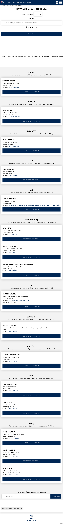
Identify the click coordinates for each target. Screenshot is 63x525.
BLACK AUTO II (8, 432)
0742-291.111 (13, 253)
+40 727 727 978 (15, 117)
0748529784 (13, 271)
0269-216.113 (13, 409)
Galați (10, 173)
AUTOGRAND (7, 110)
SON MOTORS (8, 402)
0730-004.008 (14, 438)
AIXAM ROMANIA (9, 246)
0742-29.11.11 (13, 332)
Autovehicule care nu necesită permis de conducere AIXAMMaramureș (31, 222)
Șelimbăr (11, 407)
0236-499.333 (14, 175)
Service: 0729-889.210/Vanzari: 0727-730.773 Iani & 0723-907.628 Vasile (34, 205)
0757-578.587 (13, 234)
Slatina (10, 298)
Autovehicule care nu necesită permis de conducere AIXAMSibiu (31, 378)
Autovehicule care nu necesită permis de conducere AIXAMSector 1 (31, 319)
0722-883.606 (14, 390)
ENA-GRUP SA (8, 169)
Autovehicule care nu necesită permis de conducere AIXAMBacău (31, 75)
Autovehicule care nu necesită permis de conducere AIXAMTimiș (31, 426)
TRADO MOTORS (9, 199)
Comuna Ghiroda (14, 473)
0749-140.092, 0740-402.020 (19, 300)
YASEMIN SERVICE (10, 384)
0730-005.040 (14, 475)
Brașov (10, 144)
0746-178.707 (13, 361)
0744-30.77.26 (14, 146)
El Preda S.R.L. (9, 294)
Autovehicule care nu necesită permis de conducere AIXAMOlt (31, 288)
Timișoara (11, 436)
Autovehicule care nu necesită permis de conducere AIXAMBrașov (31, 134)
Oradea (10, 115)
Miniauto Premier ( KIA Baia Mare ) (18, 264)
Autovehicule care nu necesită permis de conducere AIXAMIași (31, 193)
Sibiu (10, 389)
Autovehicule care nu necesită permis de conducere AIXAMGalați (31, 163)
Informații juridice (34, 523)
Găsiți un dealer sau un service (12, 508)
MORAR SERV (8, 140)
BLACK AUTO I (8, 468)
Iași (9, 203)
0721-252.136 (13, 456)
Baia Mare (11, 232)
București (11, 330)
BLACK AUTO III (8, 450)
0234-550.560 (14, 87)
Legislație (54, 523)
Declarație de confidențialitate (16, 523)
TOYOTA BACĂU (8, 81)
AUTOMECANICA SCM (11, 355)
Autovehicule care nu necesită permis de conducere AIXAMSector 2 (31, 349)
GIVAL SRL (6, 228)
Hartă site (45, 523)
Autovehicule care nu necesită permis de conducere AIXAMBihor (31, 104)
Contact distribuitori (31, 91)
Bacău (10, 85)
